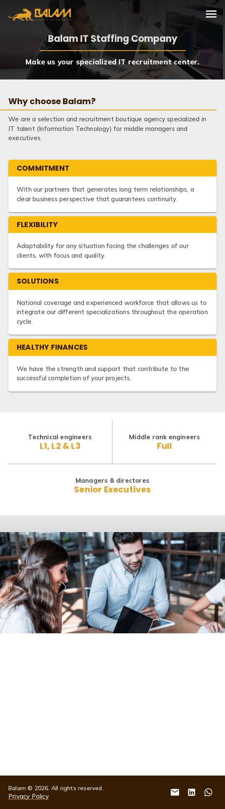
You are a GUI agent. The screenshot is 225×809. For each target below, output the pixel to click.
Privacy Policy (28, 796)
